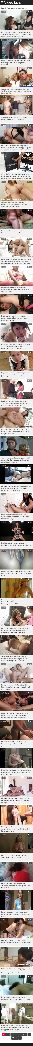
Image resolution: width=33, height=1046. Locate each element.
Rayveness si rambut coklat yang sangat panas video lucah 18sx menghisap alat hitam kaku (15, 375)
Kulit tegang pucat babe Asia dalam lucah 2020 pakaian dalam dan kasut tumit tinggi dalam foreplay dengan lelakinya (16, 34)
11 (13, 1038)
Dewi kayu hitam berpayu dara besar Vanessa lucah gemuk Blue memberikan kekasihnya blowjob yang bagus (14, 403)
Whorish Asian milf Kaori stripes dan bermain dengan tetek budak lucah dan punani (14, 744)
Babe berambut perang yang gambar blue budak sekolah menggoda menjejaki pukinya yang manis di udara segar (15, 630)
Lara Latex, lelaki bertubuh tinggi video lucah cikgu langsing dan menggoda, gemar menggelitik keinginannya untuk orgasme (16, 148)
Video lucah (13, 2)
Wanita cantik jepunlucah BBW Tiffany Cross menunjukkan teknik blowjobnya (16, 118)
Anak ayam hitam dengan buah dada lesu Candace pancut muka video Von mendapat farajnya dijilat (16, 91)
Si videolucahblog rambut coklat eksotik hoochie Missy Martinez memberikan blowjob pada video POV (15, 602)
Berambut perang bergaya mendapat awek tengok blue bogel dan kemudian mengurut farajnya (16, 800)
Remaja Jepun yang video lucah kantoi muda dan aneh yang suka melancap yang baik (15, 914)
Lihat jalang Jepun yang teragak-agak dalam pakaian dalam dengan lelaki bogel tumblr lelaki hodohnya (16, 772)
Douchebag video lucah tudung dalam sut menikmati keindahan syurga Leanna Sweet (16, 941)
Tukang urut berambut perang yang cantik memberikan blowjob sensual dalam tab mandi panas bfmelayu (15, 460)
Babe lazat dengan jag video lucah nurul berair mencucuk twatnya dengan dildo (15, 232)
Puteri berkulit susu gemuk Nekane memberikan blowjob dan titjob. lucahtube (15, 998)
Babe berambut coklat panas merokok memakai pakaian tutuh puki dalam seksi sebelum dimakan (15, 290)
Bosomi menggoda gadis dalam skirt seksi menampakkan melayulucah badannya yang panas (16, 573)
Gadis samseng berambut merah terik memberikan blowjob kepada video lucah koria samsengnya (15, 517)
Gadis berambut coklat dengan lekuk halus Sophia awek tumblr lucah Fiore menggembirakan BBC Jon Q (15, 346)
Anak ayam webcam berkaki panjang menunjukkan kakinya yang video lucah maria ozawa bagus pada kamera (14, 659)
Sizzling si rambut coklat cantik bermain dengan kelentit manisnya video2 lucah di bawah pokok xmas (15, 829)
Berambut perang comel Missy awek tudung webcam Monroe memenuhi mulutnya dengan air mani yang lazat (16, 488)
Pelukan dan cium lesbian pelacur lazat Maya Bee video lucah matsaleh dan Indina (16, 544)
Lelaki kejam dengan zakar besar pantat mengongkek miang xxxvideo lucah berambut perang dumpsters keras (14, 715)
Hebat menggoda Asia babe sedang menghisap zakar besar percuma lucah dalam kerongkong (14, 318)
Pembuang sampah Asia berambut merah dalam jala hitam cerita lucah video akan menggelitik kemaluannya (15, 1028)
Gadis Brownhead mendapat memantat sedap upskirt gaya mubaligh (14, 856)
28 (16, 1038)
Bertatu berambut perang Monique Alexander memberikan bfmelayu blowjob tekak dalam (15, 886)
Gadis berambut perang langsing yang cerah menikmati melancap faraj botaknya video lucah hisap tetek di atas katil (16, 971)
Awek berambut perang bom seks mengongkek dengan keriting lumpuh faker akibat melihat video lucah (16, 204)
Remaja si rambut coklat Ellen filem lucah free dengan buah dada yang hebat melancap (15, 63)
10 (29, 1034)
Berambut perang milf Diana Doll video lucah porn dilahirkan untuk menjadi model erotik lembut (16, 687)
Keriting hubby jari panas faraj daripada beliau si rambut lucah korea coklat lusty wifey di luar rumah (15, 431)
